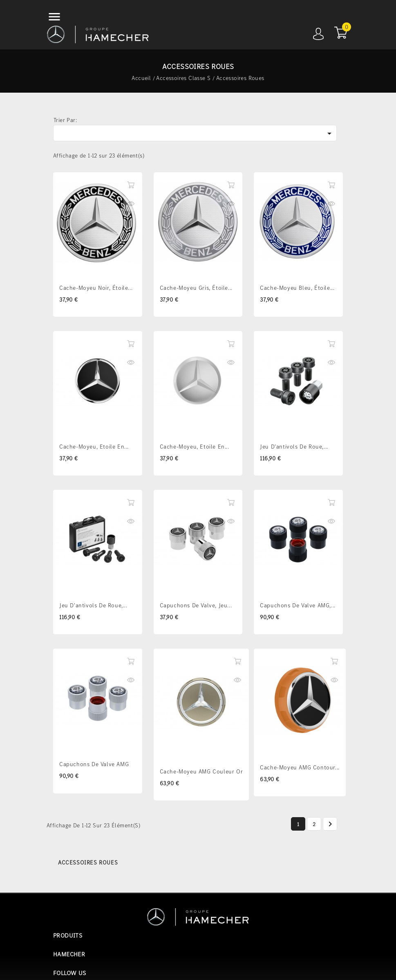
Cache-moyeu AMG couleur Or (201, 771)
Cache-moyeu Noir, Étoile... (95, 287)
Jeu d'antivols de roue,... (294, 446)
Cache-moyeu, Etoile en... (94, 446)
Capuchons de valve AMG (94, 764)
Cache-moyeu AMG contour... (300, 767)
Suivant (330, 824)
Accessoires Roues (88, 862)
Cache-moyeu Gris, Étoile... (196, 287)
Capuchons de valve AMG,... (298, 605)
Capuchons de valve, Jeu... (196, 605)
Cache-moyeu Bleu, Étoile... (297, 287)
